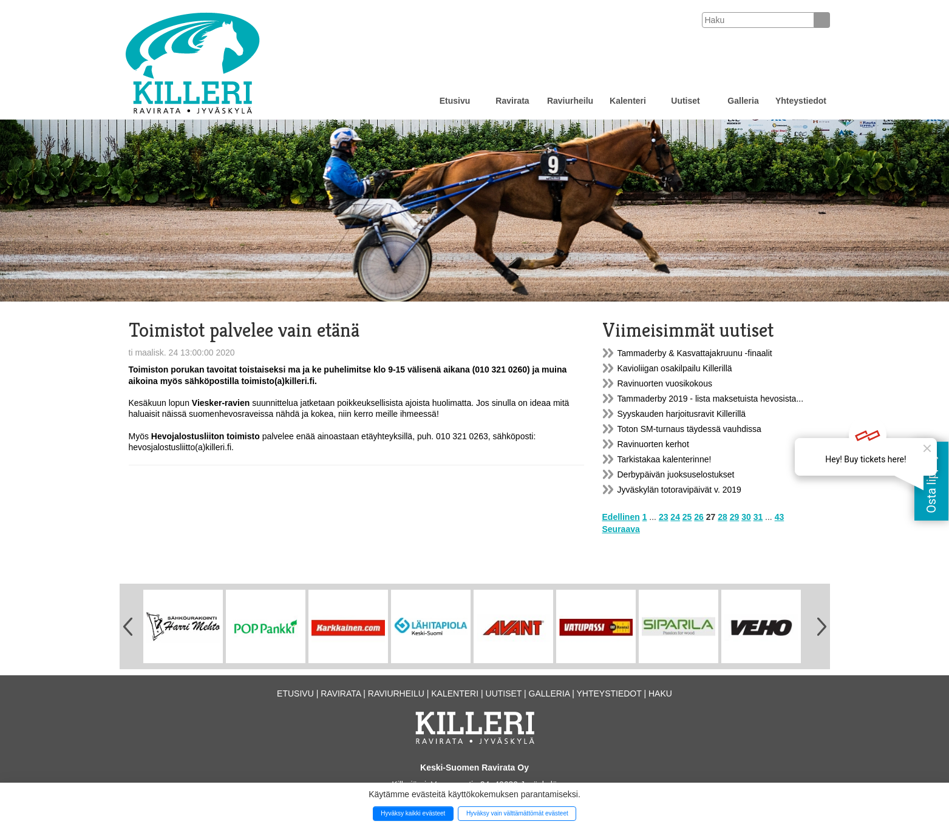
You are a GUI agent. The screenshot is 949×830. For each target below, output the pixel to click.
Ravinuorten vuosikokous (664, 383)
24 (675, 517)
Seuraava (621, 529)
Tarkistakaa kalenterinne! (664, 459)
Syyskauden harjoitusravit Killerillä (681, 414)
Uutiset (685, 101)
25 (687, 517)
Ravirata (512, 101)
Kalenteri (628, 101)
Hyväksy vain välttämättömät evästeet (517, 813)
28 (722, 517)
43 (779, 517)
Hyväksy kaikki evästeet (413, 813)
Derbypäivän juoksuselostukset (676, 474)
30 (746, 517)
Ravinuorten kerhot (653, 444)
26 (699, 517)
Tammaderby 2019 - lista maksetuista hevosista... (710, 398)
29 (735, 517)
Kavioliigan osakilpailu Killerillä (674, 368)
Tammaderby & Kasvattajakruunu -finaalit (694, 353)
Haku (660, 693)
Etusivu (455, 101)
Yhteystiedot (800, 101)
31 (758, 517)
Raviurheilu (570, 101)
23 (663, 517)
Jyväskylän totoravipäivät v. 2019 (679, 489)
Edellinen (621, 517)
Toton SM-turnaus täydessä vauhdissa (689, 429)
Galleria (742, 101)
